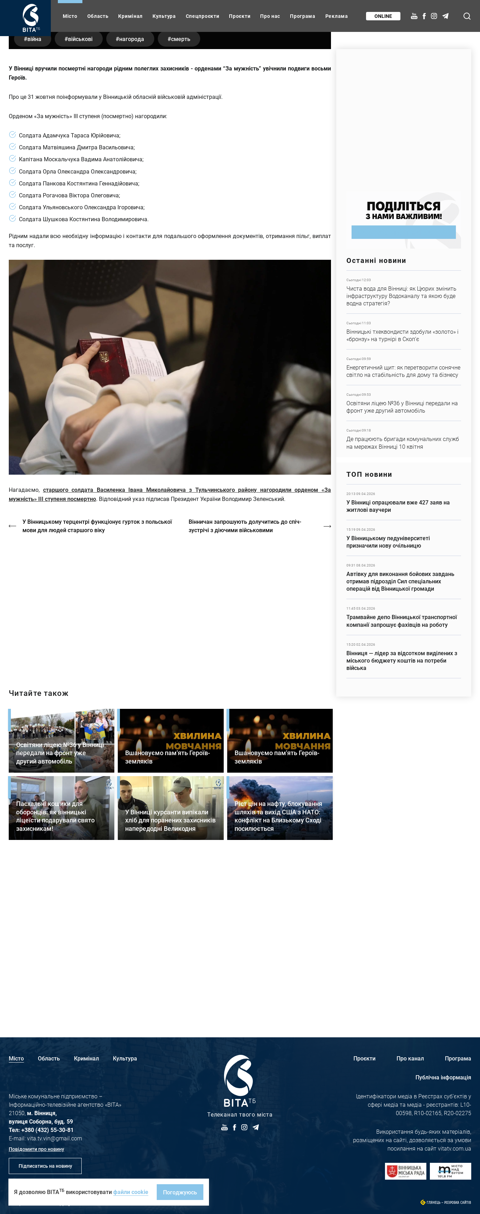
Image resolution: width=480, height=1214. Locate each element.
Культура (164, 16)
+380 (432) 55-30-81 (47, 1129)
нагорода (135, 199)
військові (82, 199)
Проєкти (239, 16)
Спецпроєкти (202, 16)
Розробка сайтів (457, 1203)
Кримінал (130, 16)
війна (35, 199)
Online (383, 16)
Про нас (270, 16)
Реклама (336, 16)
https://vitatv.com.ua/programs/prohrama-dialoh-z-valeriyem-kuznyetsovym (170, 766)
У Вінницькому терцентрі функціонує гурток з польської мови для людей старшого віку (97, 687)
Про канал (410, 1058)
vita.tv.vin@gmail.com (54, 1138)
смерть (186, 199)
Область (98, 16)
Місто (70, 16)
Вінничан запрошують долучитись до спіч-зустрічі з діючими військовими (245, 687)
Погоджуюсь (180, 1192)
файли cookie (130, 1191)
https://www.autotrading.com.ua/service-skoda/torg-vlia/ (403, 116)
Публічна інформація (443, 1077)
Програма (303, 16)
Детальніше (403, 292)
